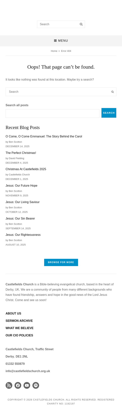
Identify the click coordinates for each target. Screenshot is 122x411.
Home (54, 51)
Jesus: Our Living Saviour (22, 202)
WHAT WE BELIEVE (20, 328)
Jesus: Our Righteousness (23, 234)
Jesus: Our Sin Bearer (20, 218)
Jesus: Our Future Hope (21, 185)
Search (109, 112)
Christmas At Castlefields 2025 (26, 169)
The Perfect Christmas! (21, 152)
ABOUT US (13, 313)
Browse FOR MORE (61, 262)
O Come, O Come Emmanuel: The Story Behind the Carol (44, 136)
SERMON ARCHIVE (19, 320)
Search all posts (17, 105)
